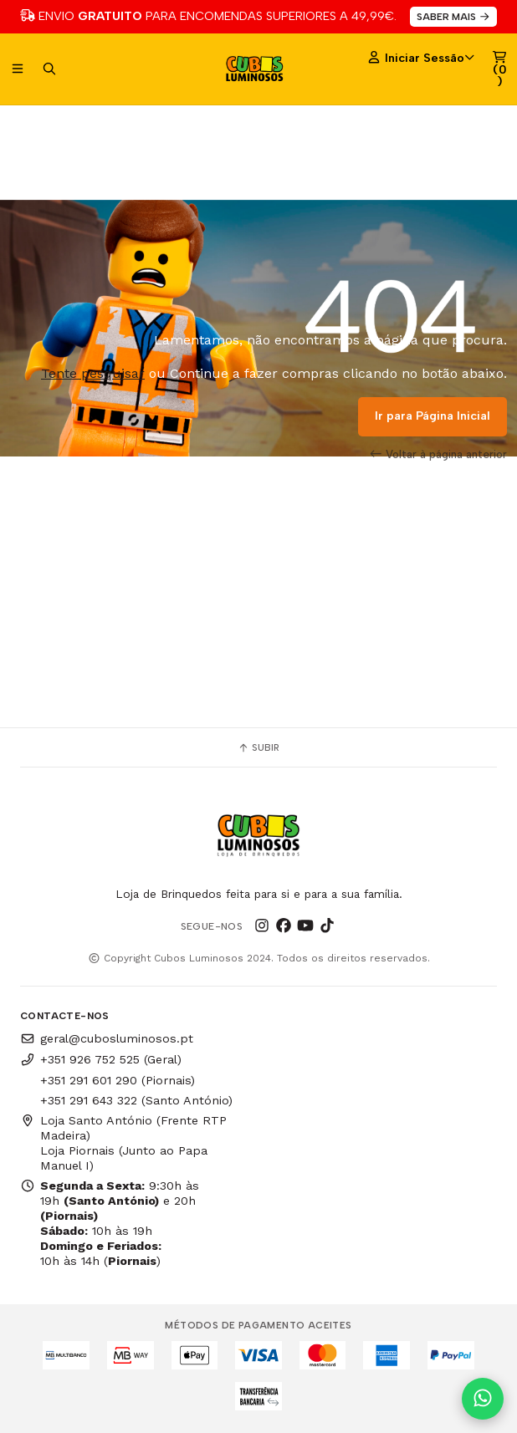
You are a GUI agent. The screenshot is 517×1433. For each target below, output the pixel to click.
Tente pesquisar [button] (93, 373)
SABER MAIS (454, 17)
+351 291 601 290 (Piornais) (117, 1080)
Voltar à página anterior (438, 454)
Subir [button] (258, 747)
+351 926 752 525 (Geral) (101, 1059)
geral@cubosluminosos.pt (106, 1038)
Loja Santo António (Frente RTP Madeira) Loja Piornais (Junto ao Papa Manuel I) (123, 1143)
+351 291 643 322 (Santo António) (136, 1100)
